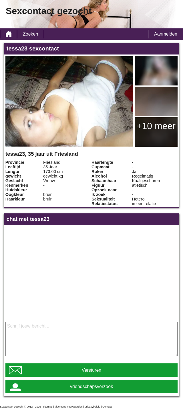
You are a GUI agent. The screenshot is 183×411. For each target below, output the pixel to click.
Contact (107, 406)
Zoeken (30, 34)
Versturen (91, 370)
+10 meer (156, 126)
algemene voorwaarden (69, 406)
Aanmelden (165, 34)
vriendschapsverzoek (91, 386)
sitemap (48, 406)
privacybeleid (92, 406)
